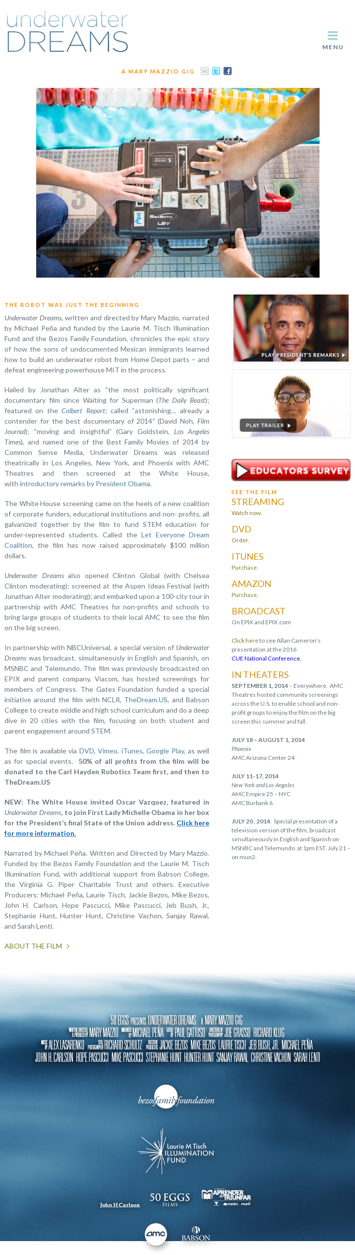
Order (240, 540)
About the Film (33, 946)
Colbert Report (83, 410)
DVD (86, 750)
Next (337, 183)
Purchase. (245, 567)
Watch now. (247, 513)
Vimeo (108, 750)
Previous (18, 183)
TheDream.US (146, 699)
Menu (333, 46)
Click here (245, 640)
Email (205, 71)
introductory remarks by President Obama (85, 483)
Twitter (216, 71)
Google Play (165, 750)
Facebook (228, 71)
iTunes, (132, 750)
